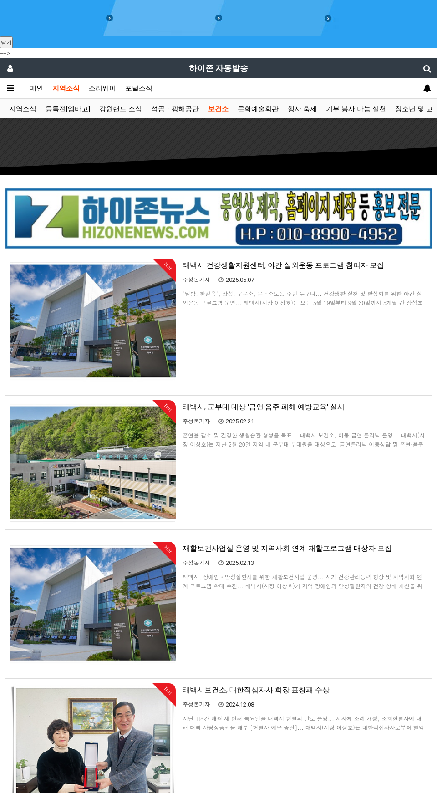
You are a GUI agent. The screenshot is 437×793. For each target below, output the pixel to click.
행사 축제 (302, 109)
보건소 (218, 109)
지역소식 (66, 88)
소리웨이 (102, 88)
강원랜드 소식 (120, 109)
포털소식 (138, 88)
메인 (36, 88)
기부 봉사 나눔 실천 (356, 109)
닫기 (6, 42)
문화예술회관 (258, 109)
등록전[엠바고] (68, 109)
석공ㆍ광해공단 (175, 109)
